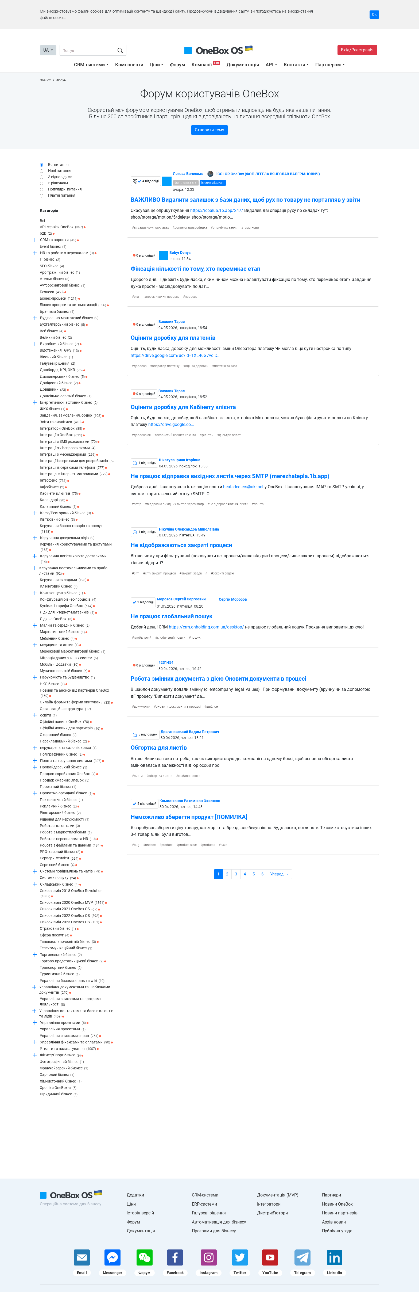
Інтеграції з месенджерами (69, 454)
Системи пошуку (59, 878)
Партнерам (328, 64)
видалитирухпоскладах (151, 228)
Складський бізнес (60, 884)
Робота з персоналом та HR (69, 839)
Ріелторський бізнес (60, 813)
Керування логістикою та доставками (73, 559)
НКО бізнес (53, 684)
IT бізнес (50, 259)
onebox (150, 845)
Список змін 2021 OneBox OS (70, 909)
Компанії (206, 64)
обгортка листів (160, 776)
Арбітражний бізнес (60, 272)
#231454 (165, 662)
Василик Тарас (171, 321)
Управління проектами (64, 1023)
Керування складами (64, 580)
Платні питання (61, 195)
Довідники (54, 389)
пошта (258, 504)
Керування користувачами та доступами (76, 547)
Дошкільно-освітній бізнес (65, 396)
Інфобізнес (53, 487)
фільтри (207, 435)
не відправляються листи (229, 504)
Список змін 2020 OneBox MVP (73, 902)
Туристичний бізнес (60, 974)
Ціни (155, 64)
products (208, 845)
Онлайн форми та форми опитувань (76, 702)
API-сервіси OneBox (63, 227)
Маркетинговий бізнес (63, 632)
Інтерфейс (54, 480)
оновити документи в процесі (178, 706)
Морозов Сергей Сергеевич (181, 599)
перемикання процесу (162, 297)
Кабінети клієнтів (60, 493)
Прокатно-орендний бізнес (67, 793)
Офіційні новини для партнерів (71, 728)
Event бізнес (53, 246)
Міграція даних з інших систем (69, 658)
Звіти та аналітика (62, 422)
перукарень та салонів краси (68, 748)
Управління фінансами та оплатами (76, 1042)
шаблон (212, 706)
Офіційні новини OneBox (66, 722)
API (269, 64)
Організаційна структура (65, 709)
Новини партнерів (340, 1212)
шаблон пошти (189, 776)
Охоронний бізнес (58, 735)
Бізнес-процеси (60, 298)
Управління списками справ (70, 1036)
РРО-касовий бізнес (61, 852)
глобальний (143, 637)
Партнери (331, 1195)
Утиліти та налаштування (69, 1048)
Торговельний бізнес (61, 955)
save (224, 845)
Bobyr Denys (180, 252)
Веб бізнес (53, 331)
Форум (177, 64)
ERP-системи (204, 1204)
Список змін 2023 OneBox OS (71, 922)
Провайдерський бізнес (63, 767)
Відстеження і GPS (61, 350)
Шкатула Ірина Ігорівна (179, 460)
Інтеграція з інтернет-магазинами (75, 474)
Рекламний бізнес (59, 806)
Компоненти (129, 64)
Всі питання (58, 164)
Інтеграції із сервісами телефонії (73, 467)
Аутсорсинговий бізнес (62, 285)
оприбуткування (225, 228)
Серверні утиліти (60, 858)
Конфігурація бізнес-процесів (68, 599)
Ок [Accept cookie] (374, 14)
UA (46, 50)
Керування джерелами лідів (67, 538)
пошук (195, 637)
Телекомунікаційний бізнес (66, 948)
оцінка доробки (196, 366)
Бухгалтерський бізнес (64, 324)
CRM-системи (89, 64)
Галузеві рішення (57, 363)
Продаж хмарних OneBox (64, 780)
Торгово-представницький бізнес (73, 961)
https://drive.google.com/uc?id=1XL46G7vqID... (175, 355)
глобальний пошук (171, 637)
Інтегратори (269, 1204)
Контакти (294, 64)
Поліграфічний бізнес (62, 754)
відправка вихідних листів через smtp (175, 504)
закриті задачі (223, 573)
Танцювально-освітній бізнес (69, 941)
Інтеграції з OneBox (62, 435)
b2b (47, 233)
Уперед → (279, 874)
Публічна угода (337, 1230)
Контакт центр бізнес (63, 593)
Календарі (54, 500)
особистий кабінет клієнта (176, 435)
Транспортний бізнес (61, 967)
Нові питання (59, 171)
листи (138, 776)
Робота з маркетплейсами (66, 832)
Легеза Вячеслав (188, 173)
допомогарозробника (190, 228)
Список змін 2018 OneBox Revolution (71, 894)
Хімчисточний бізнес (61, 1081)
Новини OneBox (337, 1204)
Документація (243, 64)
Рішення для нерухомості (64, 819)
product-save (187, 845)
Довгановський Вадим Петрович (190, 732)
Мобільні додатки (60, 664)
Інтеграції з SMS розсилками (69, 441)
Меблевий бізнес (58, 638)
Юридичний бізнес (58, 1094)
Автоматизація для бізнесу (219, 1222)
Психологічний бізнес (61, 800)
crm (136, 573)
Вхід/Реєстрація (357, 49)
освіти (48, 715)
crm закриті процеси (160, 573)
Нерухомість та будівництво (67, 677)
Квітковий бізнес (58, 519)
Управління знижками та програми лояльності (71, 1002)
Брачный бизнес (57, 311)
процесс (191, 297)
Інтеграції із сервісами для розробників (77, 461)
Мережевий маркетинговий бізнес (72, 651)
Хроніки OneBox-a (58, 1088)
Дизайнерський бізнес (63, 376)
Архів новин (334, 1222)
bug (136, 845)
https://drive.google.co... (171, 424)
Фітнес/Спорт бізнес (61, 1055)
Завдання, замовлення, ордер (72, 415)
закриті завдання (194, 573)
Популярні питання (65, 189)
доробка (140, 366)
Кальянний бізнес (59, 506)
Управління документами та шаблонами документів (74, 990)
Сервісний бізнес (58, 865)
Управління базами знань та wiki (72, 981)
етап (137, 297)
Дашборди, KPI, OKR (62, 370)
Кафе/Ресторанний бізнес (67, 513)
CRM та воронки (59, 240)
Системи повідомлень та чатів (71, 871)
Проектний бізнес (58, 787)
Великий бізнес (56, 337)
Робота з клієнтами (60, 826)
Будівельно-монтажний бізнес (69, 318)
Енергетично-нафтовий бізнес (69, 402)
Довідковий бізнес (60, 383)
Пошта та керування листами (72, 761)
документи (142, 706)
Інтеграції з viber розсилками (67, 448)
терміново (251, 228)
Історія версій (140, 1212)
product (167, 845)
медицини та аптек (60, 645)
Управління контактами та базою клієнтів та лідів (76, 1014)
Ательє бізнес (54, 279)
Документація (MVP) (277, 1195)
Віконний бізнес (56, 357)
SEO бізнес (52, 266)
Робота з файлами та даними (71, 845)
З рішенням (58, 183)
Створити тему (209, 129)
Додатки (135, 1195)
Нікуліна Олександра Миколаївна (189, 529)
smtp (137, 504)
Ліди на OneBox (57, 619)
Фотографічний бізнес (62, 1062)
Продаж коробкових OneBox (69, 774)
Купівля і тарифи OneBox (67, 606)
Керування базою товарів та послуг (71, 529)
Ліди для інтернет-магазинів (68, 612)
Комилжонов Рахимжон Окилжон (190, 801)
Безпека (53, 292)
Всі (42, 221)
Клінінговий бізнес (58, 586)
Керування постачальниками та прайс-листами (73, 571)
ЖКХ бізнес (54, 409)
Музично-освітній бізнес (65, 671)
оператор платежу (166, 366)
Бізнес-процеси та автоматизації (74, 305)
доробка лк (142, 435)
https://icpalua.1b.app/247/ (216, 210)
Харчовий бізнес (57, 1075)
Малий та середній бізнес (65, 625)
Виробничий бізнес (61, 344)
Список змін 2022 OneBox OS (71, 915)
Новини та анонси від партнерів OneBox (74, 693)
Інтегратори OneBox (62, 428)
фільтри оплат (230, 435)
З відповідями (60, 177)
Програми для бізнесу (214, 1230)
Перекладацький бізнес (65, 741)
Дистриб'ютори (272, 1212)
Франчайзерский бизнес (64, 1068)
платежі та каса (225, 366)
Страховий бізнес (59, 929)
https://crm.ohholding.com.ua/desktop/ (206, 627)
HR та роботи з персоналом (68, 253)
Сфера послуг (56, 935)
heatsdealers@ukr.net (242, 486)
